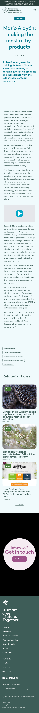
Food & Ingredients (9, 348)
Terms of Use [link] (6, 702)
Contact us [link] (7, 652)
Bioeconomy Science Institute (24, 4)
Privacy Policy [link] (6, 704)
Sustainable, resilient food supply (13, 360)
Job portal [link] (6, 671)
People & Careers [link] (10, 636)
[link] (19, 559)
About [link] (5, 648)
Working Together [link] (10, 640)
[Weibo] (17, 678)
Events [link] (5, 663)
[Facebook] (3, 678)
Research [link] (6, 632)
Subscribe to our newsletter (11, 684)
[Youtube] (13, 678)
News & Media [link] (8, 644)
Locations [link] (6, 667)
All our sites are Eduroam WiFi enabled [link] (13, 707)
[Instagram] (7, 678)
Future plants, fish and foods (12, 352)
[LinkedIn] (10, 678)
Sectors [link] (5, 627)
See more (19, 505)
